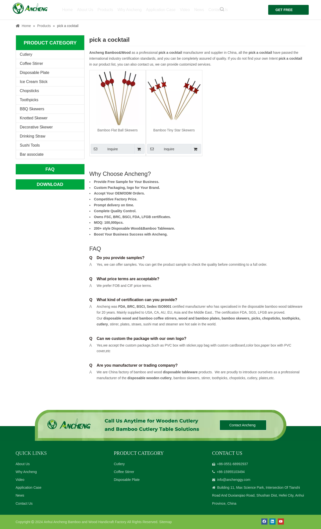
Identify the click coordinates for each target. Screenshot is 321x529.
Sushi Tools (30, 145)
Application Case (29, 487)
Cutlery (26, 54)
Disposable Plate (34, 72)
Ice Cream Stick (34, 82)
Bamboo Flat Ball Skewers (117, 130)
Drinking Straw (32, 136)
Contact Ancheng (243, 425)
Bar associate (32, 154)
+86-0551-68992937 (232, 464)
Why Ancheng (26, 472)
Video (20, 480)
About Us (23, 464)
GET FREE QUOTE (281, 11)
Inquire (104, 149)
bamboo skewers (236, 318)
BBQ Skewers (32, 109)
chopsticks (270, 318)
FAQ (50, 169)
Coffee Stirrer (31, 63)
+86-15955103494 (231, 472)
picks (255, 318)
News (20, 495)
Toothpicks (29, 100)
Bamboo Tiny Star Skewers (174, 130)
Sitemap (165, 522)
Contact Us (24, 503)
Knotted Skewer (34, 118)
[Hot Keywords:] (219, 9)
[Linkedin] (272, 521)
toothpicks (290, 318)
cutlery (102, 324)
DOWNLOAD (50, 184)
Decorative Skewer (36, 127)
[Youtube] (281, 521)
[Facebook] (264, 521)
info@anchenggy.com (234, 480)
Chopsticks (29, 91)
